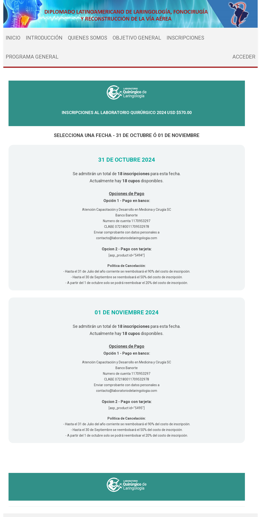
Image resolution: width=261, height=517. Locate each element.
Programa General (32, 57)
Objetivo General (137, 38)
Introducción (44, 38)
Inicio (13, 38)
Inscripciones (185, 38)
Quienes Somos (87, 38)
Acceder (243, 57)
